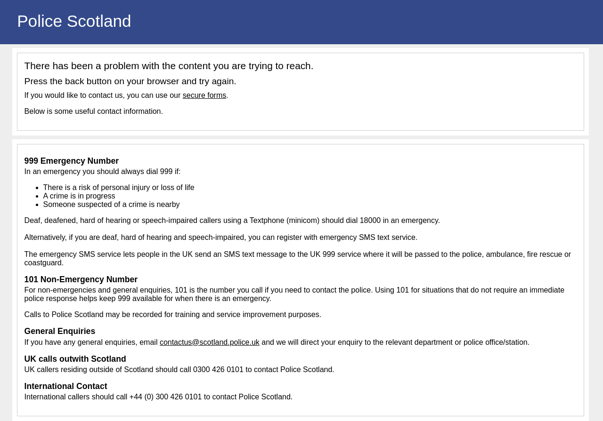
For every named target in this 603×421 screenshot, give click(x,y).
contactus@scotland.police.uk (210, 342)
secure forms (204, 95)
